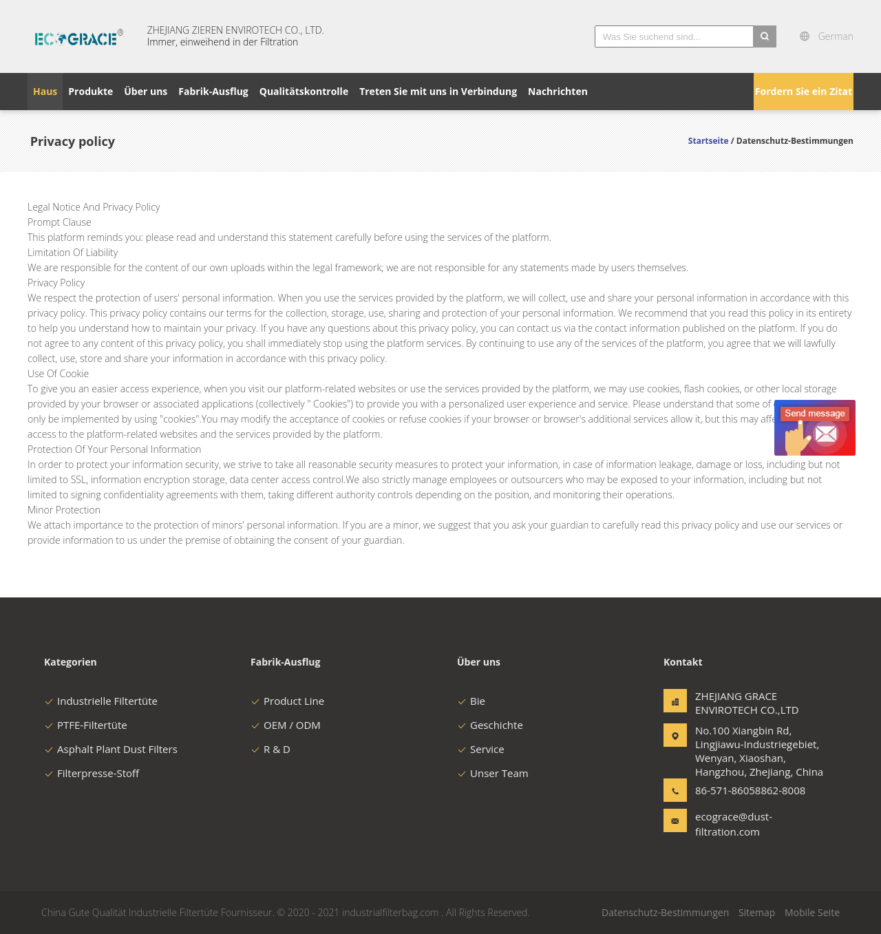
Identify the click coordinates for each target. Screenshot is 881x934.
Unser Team (493, 773)
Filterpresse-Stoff (91, 773)
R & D (270, 749)
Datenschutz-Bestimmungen (665, 912)
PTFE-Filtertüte (85, 725)
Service (481, 749)
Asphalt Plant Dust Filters (111, 749)
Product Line (287, 701)
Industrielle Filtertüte (101, 701)
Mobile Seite (812, 912)
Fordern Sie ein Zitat (803, 91)
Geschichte (490, 725)
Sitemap (757, 912)
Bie (471, 701)
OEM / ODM (286, 725)
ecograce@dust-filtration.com (733, 823)
